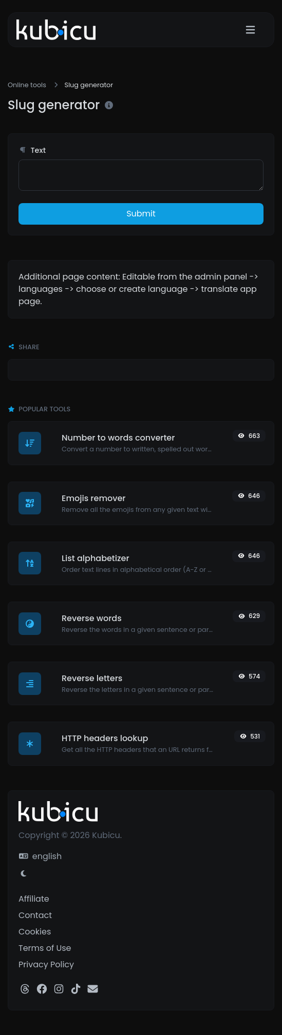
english (40, 856)
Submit (141, 214)
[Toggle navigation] (250, 30)
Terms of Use (44, 948)
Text (32, 150)
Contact (35, 915)
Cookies (34, 932)
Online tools (27, 85)
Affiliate (33, 899)
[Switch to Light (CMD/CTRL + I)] (23, 874)
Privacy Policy (46, 964)
